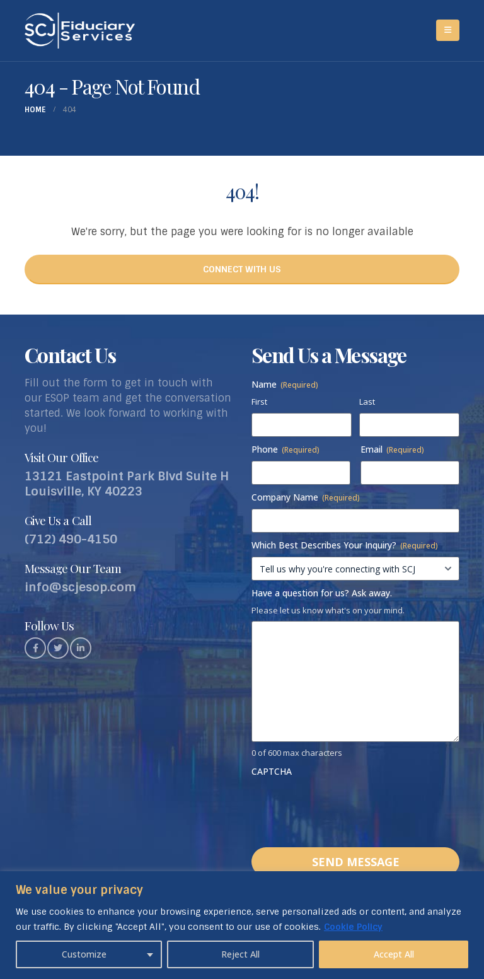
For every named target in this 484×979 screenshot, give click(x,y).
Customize (84, 954)
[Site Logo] (80, 31)
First (259, 401)
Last (367, 401)
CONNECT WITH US (242, 269)
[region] (242, 925)
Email (392, 449)
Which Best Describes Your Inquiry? (344, 545)
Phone (285, 449)
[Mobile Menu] (447, 30)
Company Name (305, 497)
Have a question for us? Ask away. (321, 593)
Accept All (394, 954)
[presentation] (347, 807)
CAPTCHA (271, 771)
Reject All (240, 954)
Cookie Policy (353, 926)
